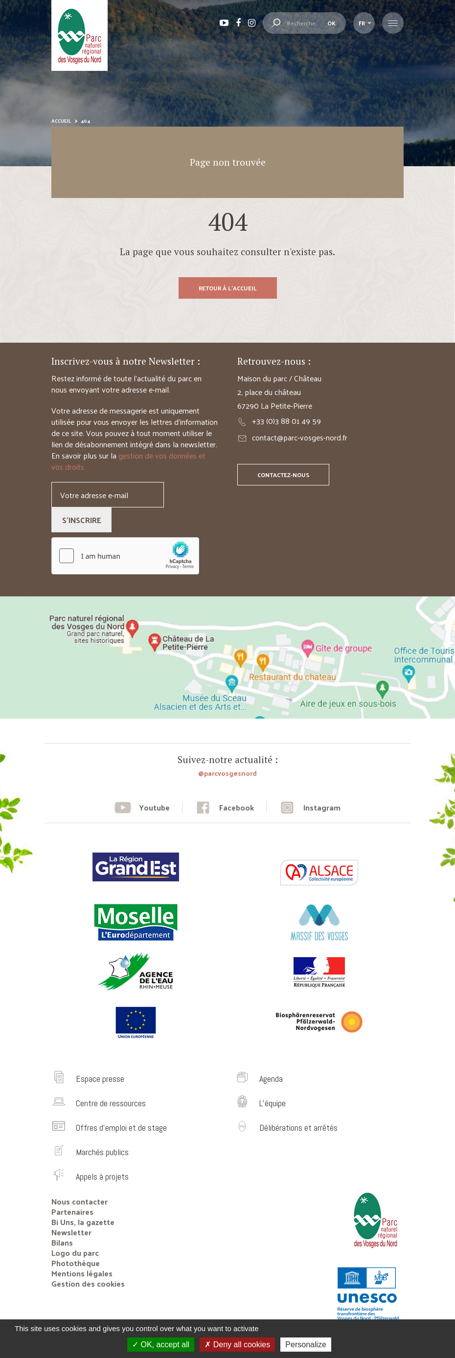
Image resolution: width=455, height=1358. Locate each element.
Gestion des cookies (88, 1283)
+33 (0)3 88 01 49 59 (286, 421)
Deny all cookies (237, 1344)
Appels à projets (102, 1176)
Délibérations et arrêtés (298, 1127)
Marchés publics (102, 1152)
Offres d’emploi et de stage (121, 1127)
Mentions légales (82, 1273)
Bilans (62, 1242)
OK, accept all (160, 1344)
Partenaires (72, 1211)
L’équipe (272, 1103)
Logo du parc (75, 1253)
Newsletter (71, 1232)
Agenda (271, 1078)
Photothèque (75, 1263)
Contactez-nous (283, 474)
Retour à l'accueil (228, 288)
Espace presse (100, 1078)
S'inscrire (81, 520)
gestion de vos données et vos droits (128, 461)
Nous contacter (79, 1201)
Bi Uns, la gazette (82, 1222)
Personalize (305, 1344)
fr (362, 23)
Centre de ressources (111, 1103)
